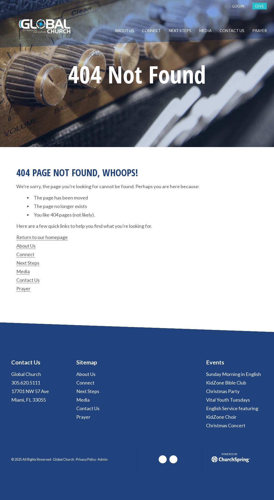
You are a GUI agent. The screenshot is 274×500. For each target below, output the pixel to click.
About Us (26, 246)
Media (23, 271)
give (259, 6)
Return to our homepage (42, 237)
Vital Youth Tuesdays (228, 400)
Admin (103, 459)
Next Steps (27, 263)
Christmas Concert (225, 425)
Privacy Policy (86, 459)
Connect (25, 254)
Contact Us (28, 280)
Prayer (23, 288)
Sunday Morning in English (233, 374)
